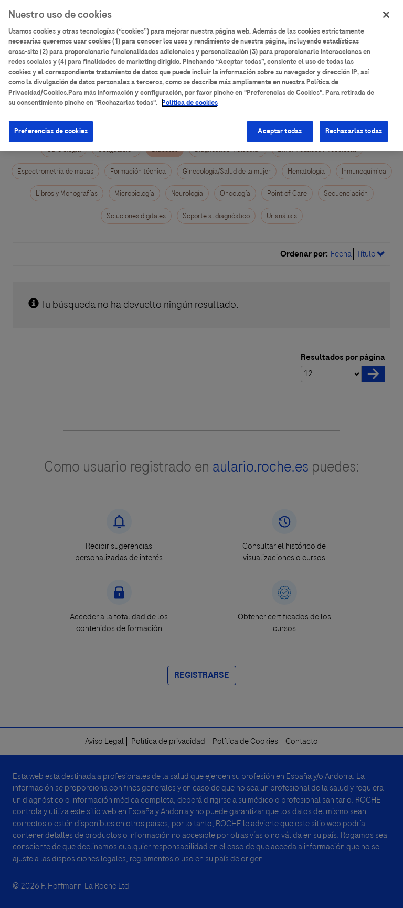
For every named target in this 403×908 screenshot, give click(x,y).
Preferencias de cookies (51, 126)
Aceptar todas (280, 126)
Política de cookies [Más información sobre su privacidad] (190, 98)
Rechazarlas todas (353, 126)
